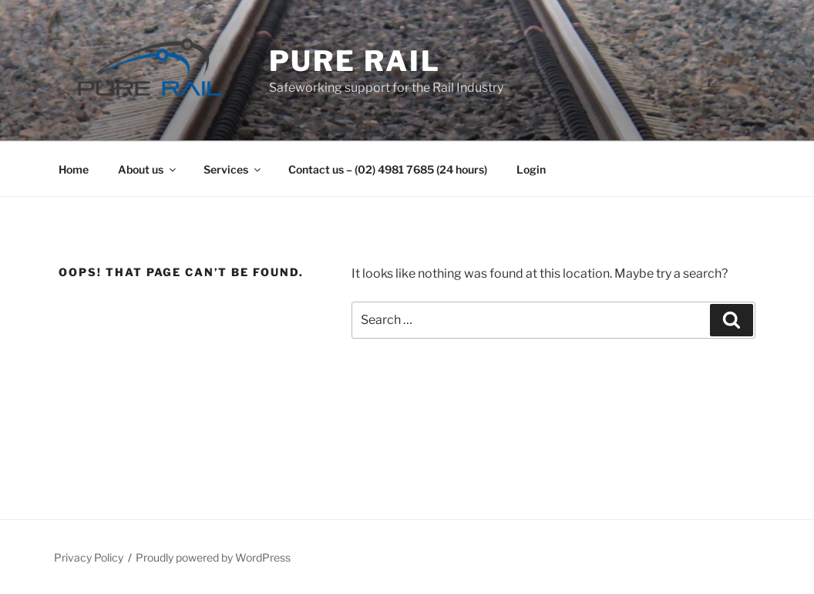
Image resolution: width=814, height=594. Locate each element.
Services (233, 169)
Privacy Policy (88, 557)
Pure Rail (355, 61)
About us (148, 169)
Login (531, 169)
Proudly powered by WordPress (213, 557)
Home (74, 169)
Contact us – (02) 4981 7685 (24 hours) (387, 169)
